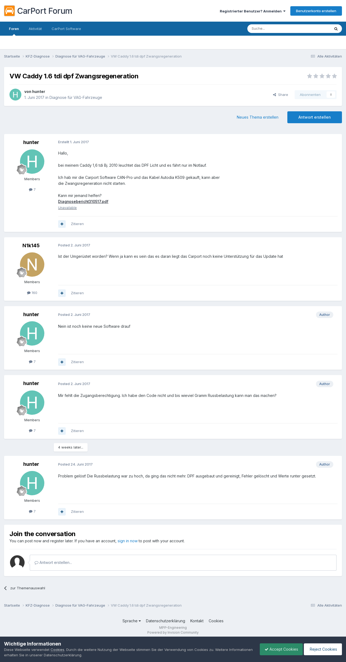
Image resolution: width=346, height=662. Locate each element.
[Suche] (274, 28)
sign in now (128, 541)
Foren (14, 31)
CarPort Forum (38, 10)
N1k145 (31, 245)
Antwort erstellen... (53, 562)
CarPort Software (66, 28)
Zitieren (77, 224)
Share (280, 94)
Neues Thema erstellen (257, 117)
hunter (38, 91)
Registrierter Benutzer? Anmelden (252, 11)
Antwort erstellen (314, 117)
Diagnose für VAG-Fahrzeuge (75, 97)
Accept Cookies (278, 649)
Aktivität (35, 28)
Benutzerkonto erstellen (316, 11)
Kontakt (197, 621)
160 (32, 292)
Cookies (216, 621)
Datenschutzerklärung (165, 621)
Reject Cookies (322, 649)
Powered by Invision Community (173, 632)
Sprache (131, 621)
